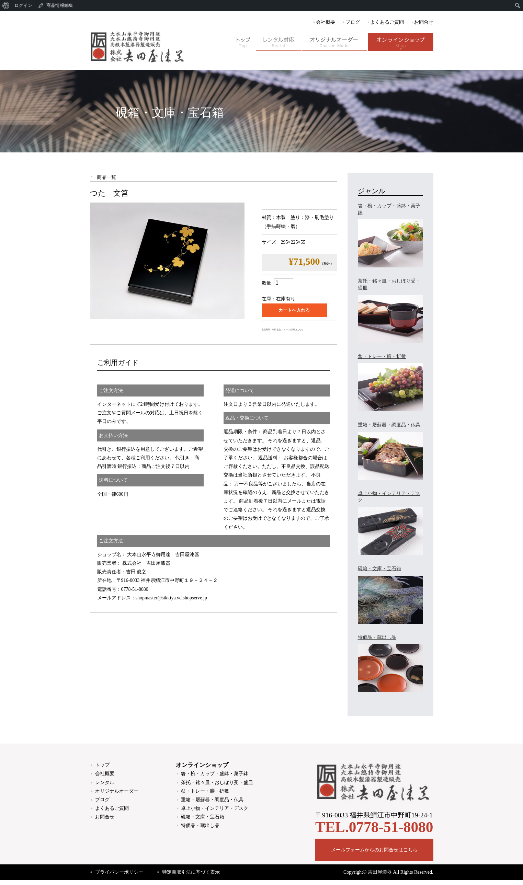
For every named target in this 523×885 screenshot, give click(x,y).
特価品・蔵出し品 (200, 825)
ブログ (352, 22)
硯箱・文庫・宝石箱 (202, 816)
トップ (102, 765)
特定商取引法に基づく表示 (191, 872)
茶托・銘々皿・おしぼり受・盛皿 (217, 782)
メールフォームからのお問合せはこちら (374, 849)
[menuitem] (6, 5)
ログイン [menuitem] (23, 5)
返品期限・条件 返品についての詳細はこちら (282, 330)
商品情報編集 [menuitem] (59, 5)
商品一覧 (106, 177)
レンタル (104, 782)
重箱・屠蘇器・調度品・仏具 (212, 799)
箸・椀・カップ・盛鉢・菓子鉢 (214, 773)
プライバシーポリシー (119, 872)
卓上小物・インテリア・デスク (214, 808)
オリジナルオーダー (116, 791)
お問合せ (423, 22)
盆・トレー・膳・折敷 (205, 791)
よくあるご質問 (387, 22)
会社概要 (325, 22)
